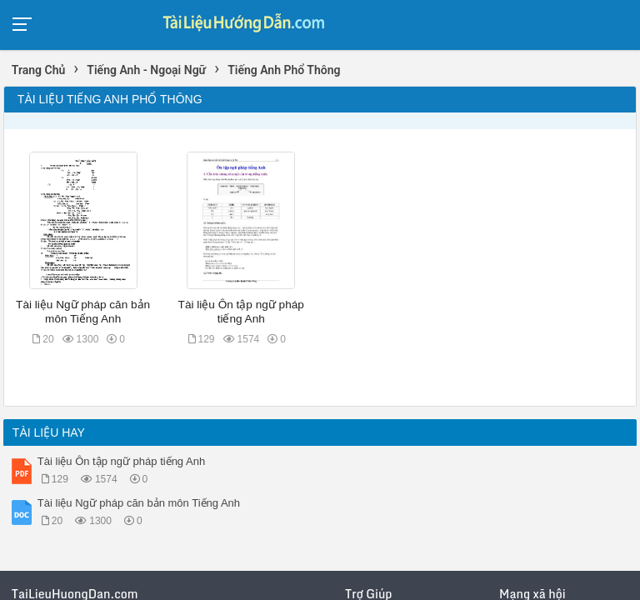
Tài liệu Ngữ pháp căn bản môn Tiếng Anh (139, 503)
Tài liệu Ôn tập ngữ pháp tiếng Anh (121, 461)
